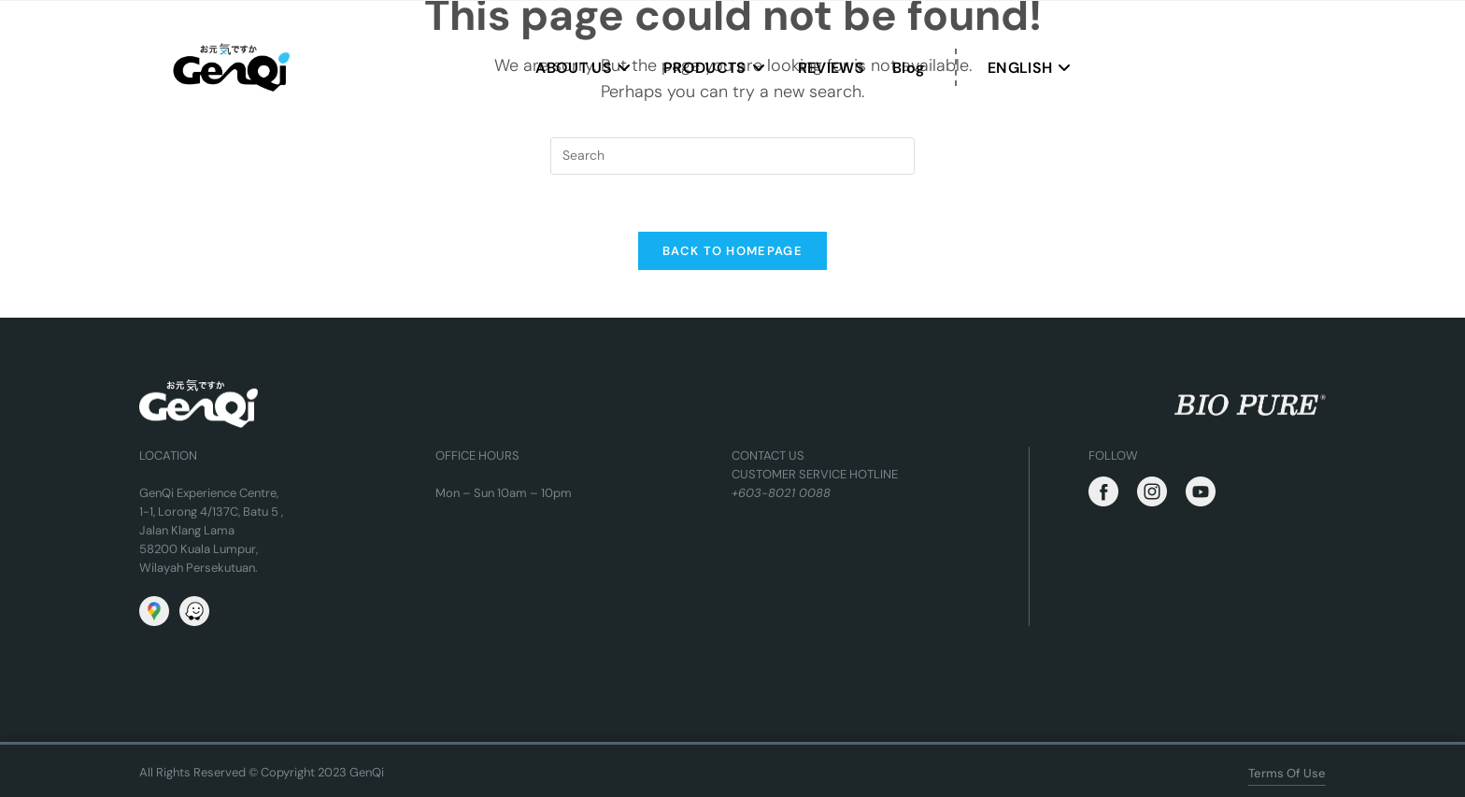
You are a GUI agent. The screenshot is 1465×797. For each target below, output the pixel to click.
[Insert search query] (732, 156)
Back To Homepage (732, 251)
